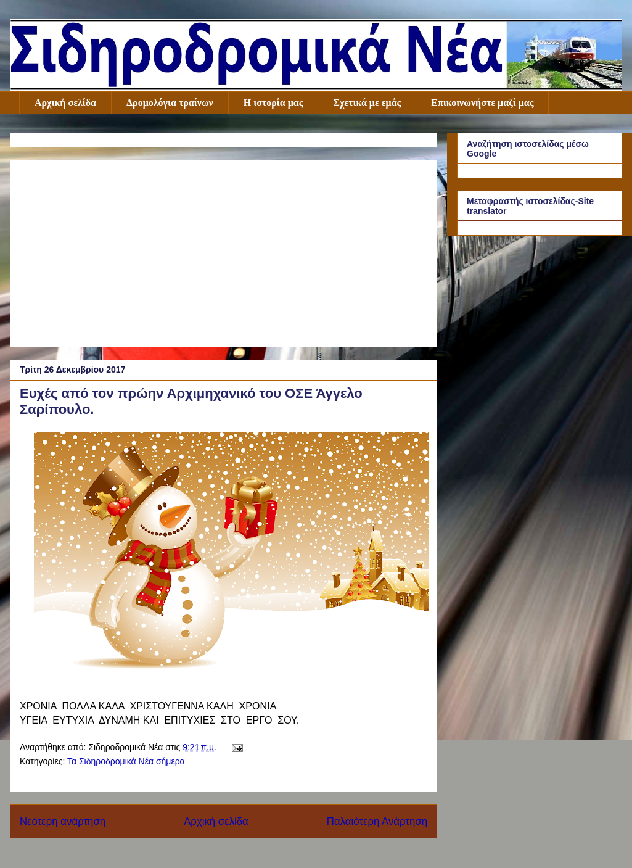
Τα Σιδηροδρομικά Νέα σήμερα (126, 761)
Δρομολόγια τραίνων (169, 102)
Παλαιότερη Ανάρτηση (377, 821)
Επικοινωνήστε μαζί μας (482, 102)
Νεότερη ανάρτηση (62, 821)
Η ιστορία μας (273, 102)
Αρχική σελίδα (65, 102)
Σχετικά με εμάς (367, 102)
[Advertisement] (223, 251)
